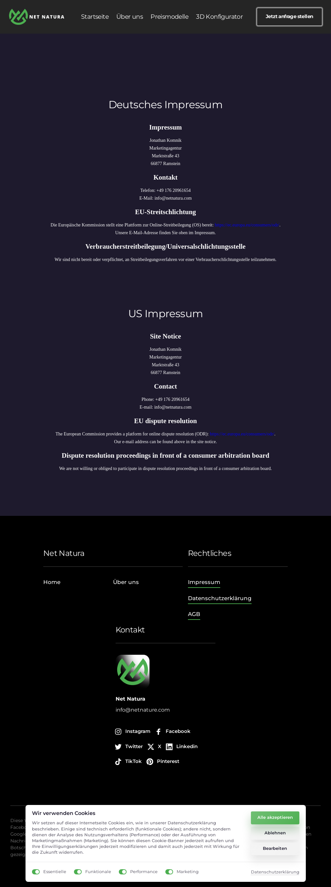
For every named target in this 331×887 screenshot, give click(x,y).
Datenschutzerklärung (275, 872)
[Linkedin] (182, 747)
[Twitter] (129, 747)
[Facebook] (173, 732)
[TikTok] (129, 762)
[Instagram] (133, 732)
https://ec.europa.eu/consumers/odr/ (247, 225)
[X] (154, 747)
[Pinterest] (163, 762)
